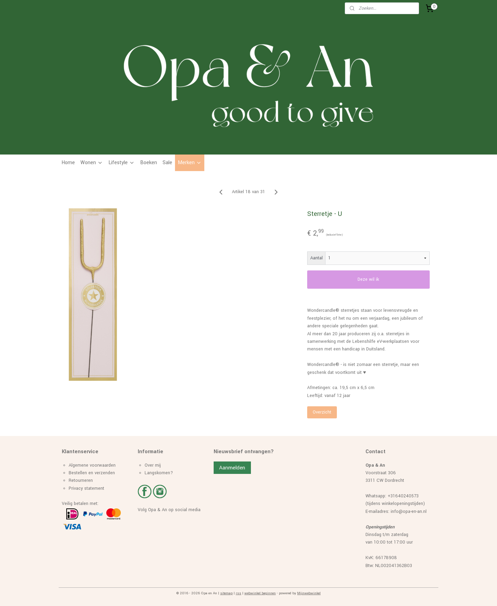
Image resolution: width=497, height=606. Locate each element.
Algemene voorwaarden (92, 465)
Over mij (153, 465)
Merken (190, 162)
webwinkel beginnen (260, 593)
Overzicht (322, 412)
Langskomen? (159, 473)
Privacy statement (86, 488)
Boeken (148, 162)
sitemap (226, 593)
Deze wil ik (368, 279)
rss (238, 593)
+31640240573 (403, 496)
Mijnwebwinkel (309, 593)
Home (68, 162)
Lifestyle (121, 162)
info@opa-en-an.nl (409, 511)
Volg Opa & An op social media (169, 510)
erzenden (106, 473)
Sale (167, 162)
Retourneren (81, 480)
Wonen (91, 162)
